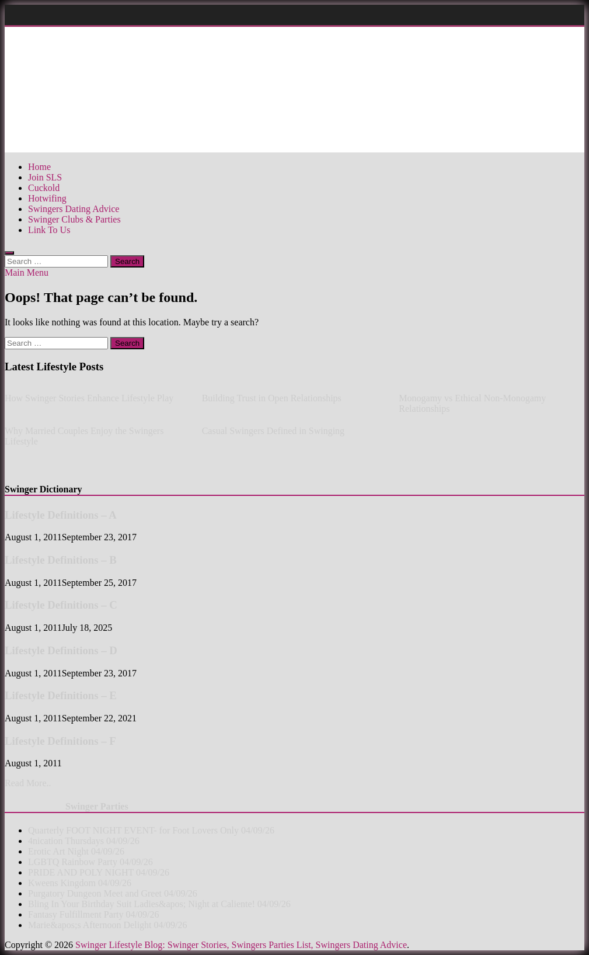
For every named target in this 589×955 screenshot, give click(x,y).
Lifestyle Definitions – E (61, 695)
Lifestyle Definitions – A (61, 515)
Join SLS (45, 177)
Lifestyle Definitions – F (60, 741)
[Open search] (9, 253)
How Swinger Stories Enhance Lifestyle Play (89, 398)
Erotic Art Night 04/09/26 (76, 851)
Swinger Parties (96, 806)
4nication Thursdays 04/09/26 (84, 841)
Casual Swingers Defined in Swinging (273, 431)
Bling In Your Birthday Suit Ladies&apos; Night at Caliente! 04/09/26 (159, 904)
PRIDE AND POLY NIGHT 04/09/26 (98, 872)
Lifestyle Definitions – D (61, 650)
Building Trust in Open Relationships (271, 398)
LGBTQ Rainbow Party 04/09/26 (90, 862)
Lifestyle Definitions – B (61, 560)
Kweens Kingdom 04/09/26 (79, 883)
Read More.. (28, 783)
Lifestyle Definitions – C (61, 605)
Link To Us (49, 230)
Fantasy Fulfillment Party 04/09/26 (93, 914)
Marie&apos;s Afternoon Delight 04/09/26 (107, 925)
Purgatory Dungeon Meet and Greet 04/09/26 (112, 893)
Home (39, 167)
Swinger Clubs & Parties (74, 219)
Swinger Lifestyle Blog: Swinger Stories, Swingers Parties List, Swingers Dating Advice (241, 945)
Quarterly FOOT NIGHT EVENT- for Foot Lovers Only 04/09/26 (151, 830)
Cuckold (44, 188)
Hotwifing (47, 198)
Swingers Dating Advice (73, 209)
